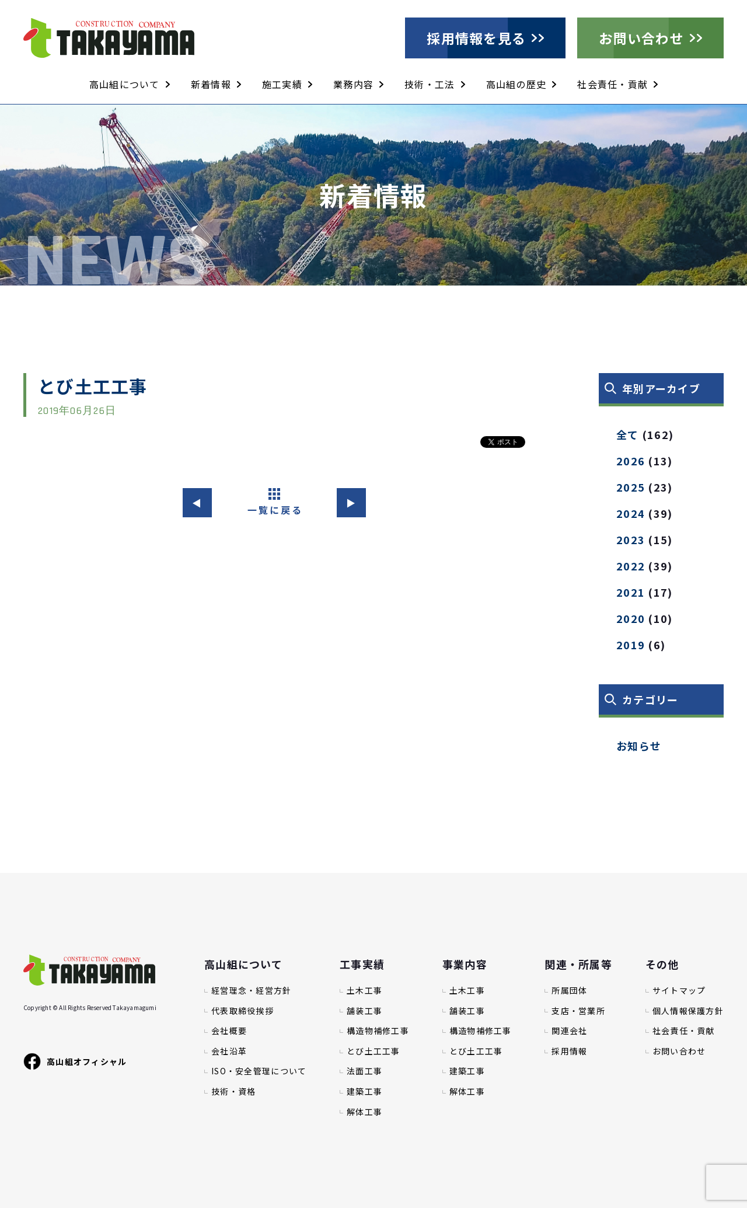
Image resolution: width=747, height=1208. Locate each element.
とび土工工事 (373, 1051)
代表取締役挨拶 (242, 1010)
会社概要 (229, 1030)
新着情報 (211, 84)
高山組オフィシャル (75, 1061)
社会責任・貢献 (612, 84)
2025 (630, 487)
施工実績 (282, 84)
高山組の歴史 (516, 84)
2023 (630, 539)
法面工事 (364, 1071)
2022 (630, 565)
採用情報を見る (476, 38)
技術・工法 (429, 84)
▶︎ (351, 503)
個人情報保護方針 (688, 1010)
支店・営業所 (578, 1010)
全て (627, 434)
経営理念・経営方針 (251, 990)
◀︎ (197, 503)
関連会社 (569, 1030)
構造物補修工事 (378, 1030)
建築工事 (364, 1091)
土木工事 (364, 990)
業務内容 (353, 84)
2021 (630, 592)
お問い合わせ (641, 38)
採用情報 (569, 1051)
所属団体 (569, 990)
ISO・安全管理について (258, 1071)
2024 (630, 513)
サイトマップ (679, 990)
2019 (630, 644)
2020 (630, 618)
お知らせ (638, 745)
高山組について (124, 84)
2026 (630, 460)
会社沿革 (229, 1051)
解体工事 (364, 1112)
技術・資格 (233, 1091)
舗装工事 (364, 1010)
